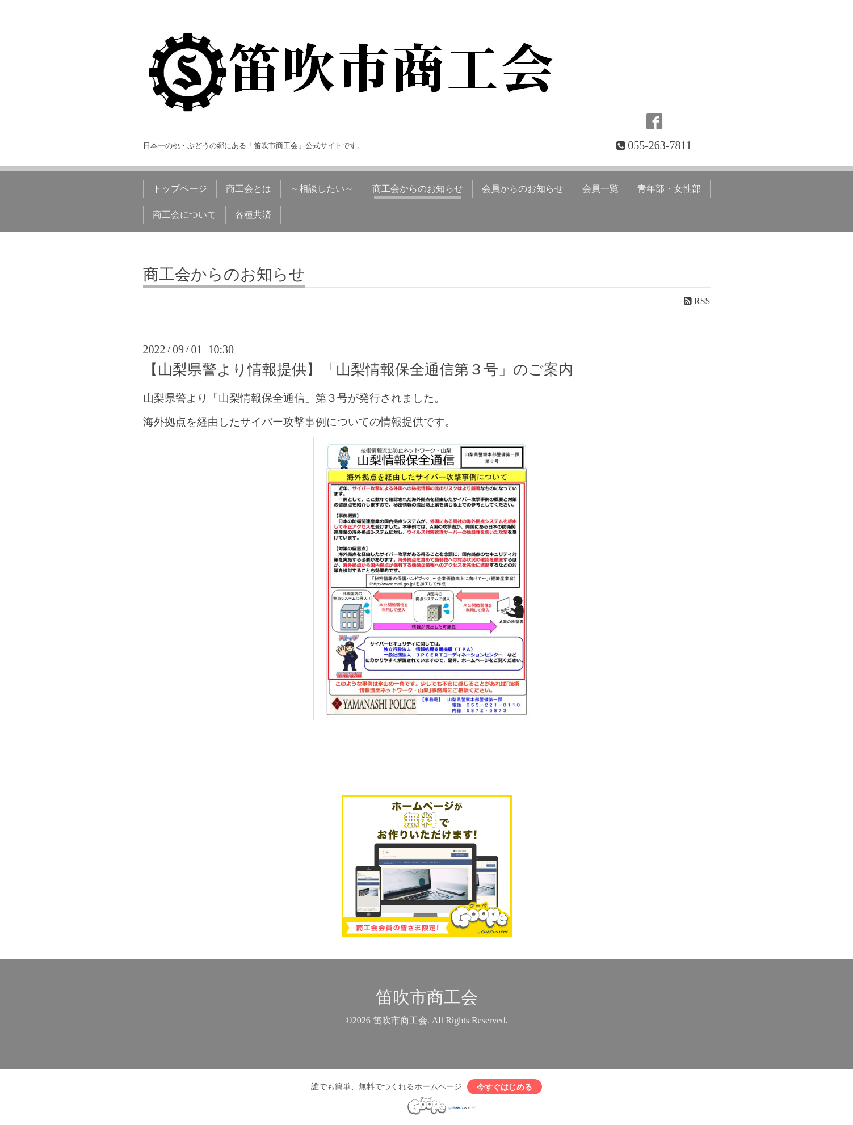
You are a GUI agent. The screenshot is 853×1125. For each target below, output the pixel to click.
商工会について (184, 215)
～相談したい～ (322, 188)
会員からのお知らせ (523, 188)
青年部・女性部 (669, 188)
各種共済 (253, 215)
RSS (697, 301)
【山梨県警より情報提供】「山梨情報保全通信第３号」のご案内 (358, 369)
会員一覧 (600, 188)
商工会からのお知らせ (417, 188)
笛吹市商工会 (427, 996)
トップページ (180, 188)
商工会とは (248, 188)
